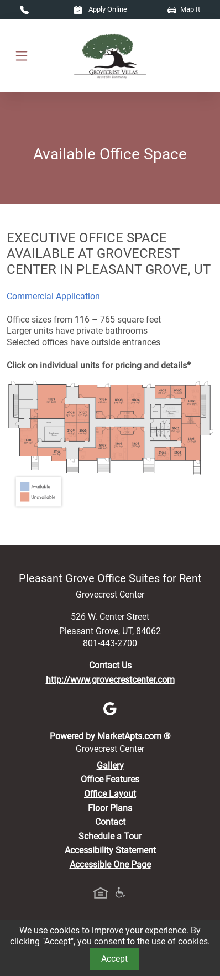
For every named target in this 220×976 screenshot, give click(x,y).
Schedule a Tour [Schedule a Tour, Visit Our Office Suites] (110, 836)
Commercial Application (53, 296)
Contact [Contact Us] (110, 822)
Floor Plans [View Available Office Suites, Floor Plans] (110, 808)
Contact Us (110, 665)
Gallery (110, 765)
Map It (183, 9)
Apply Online (100, 9)
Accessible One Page (110, 864)
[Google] (110, 708)
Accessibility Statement (110, 850)
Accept (114, 958)
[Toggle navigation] (21, 56)
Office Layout (110, 793)
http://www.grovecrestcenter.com (110, 679)
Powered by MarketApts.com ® (110, 736)
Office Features (110, 779)
